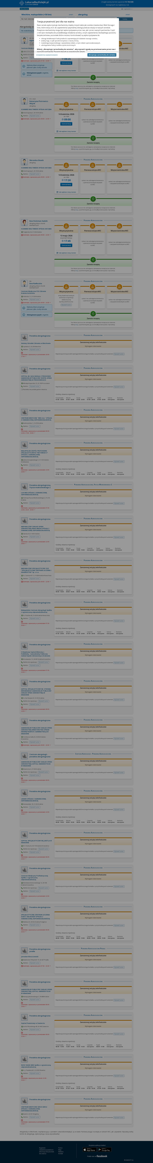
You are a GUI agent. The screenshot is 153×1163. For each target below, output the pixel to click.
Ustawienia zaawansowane (47, 55)
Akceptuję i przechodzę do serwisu (102, 55)
